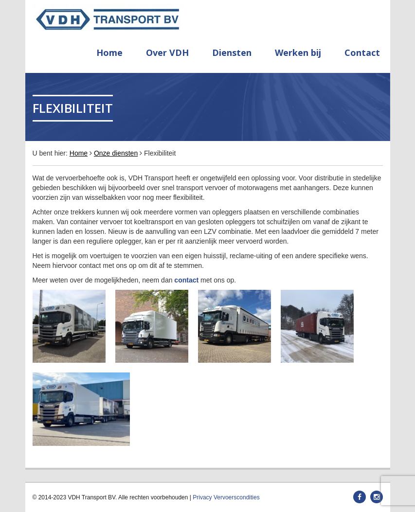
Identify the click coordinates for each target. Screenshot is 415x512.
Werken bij (298, 52)
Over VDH (167, 52)
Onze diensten (116, 153)
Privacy (202, 497)
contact (186, 280)
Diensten (232, 52)
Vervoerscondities (237, 497)
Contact (362, 52)
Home (109, 52)
